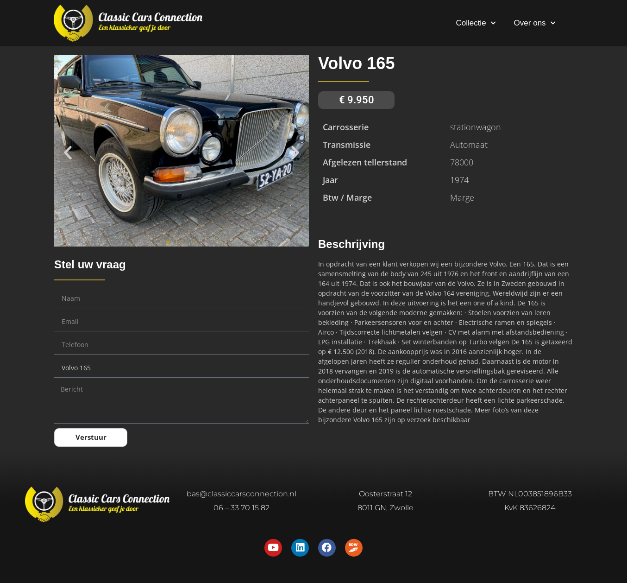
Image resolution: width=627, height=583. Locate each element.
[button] (68, 152)
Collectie (475, 23)
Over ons (534, 23)
